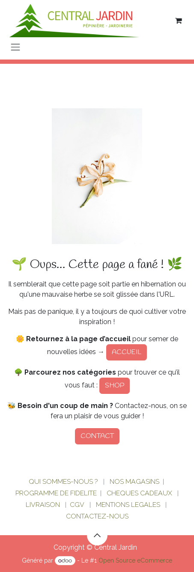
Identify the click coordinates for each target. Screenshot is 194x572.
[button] (97, 535)
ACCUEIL (126, 352)
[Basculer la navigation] (15, 47)
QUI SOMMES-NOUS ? (63, 481)
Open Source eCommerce (135, 560)
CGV (77, 504)
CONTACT (97, 436)
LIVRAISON (43, 504)
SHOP (114, 385)
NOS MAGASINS (134, 481)
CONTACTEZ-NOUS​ (97, 516)
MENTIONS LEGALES (128, 504)
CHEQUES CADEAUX (140, 493)
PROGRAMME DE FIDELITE (56, 493)
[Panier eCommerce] (179, 21)
